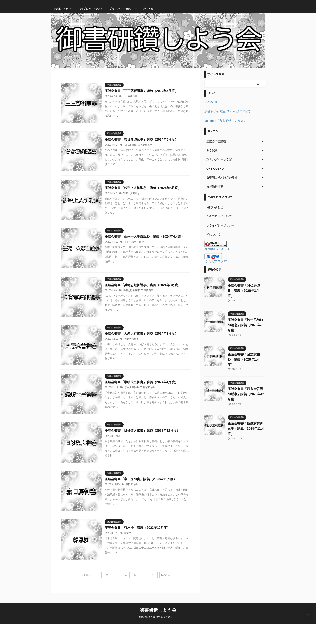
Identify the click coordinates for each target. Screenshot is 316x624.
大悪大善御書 (131, 338)
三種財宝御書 (147, 387)
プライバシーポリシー (123, 8)
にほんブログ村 (215, 261)
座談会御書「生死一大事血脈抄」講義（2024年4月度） (145, 236)
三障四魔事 (147, 290)
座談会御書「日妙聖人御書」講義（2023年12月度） (142, 430)
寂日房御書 (132, 484)
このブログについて (90, 8)
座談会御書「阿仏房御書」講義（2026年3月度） (244, 291)
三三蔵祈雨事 (130, 96)
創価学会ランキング (217, 249)
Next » (165, 575)
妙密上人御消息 (131, 193)
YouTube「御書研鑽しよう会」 (225, 120)
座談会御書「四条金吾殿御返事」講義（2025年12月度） (246, 394)
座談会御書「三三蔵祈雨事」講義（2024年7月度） (141, 91)
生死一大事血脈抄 (134, 241)
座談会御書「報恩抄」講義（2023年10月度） (137, 527)
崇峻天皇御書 (131, 387)
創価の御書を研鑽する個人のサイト (158, 617)
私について (150, 8)
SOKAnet (211, 101)
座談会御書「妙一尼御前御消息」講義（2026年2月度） (245, 325)
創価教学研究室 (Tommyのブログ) (227, 111)
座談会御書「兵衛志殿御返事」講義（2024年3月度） (143, 285)
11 (154, 575)
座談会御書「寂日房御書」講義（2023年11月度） (141, 479)
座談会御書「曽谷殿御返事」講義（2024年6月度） (141, 139)
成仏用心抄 (130, 144)
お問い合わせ (62, 8)
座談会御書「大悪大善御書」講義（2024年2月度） (141, 333)
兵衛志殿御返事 (131, 290)
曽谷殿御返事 (145, 144)
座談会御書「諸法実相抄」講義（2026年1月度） (244, 359)
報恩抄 (128, 533)
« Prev (86, 575)
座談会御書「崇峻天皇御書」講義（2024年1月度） (141, 382)
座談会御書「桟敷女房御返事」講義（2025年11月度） (246, 429)
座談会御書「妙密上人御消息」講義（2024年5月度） (143, 188)
